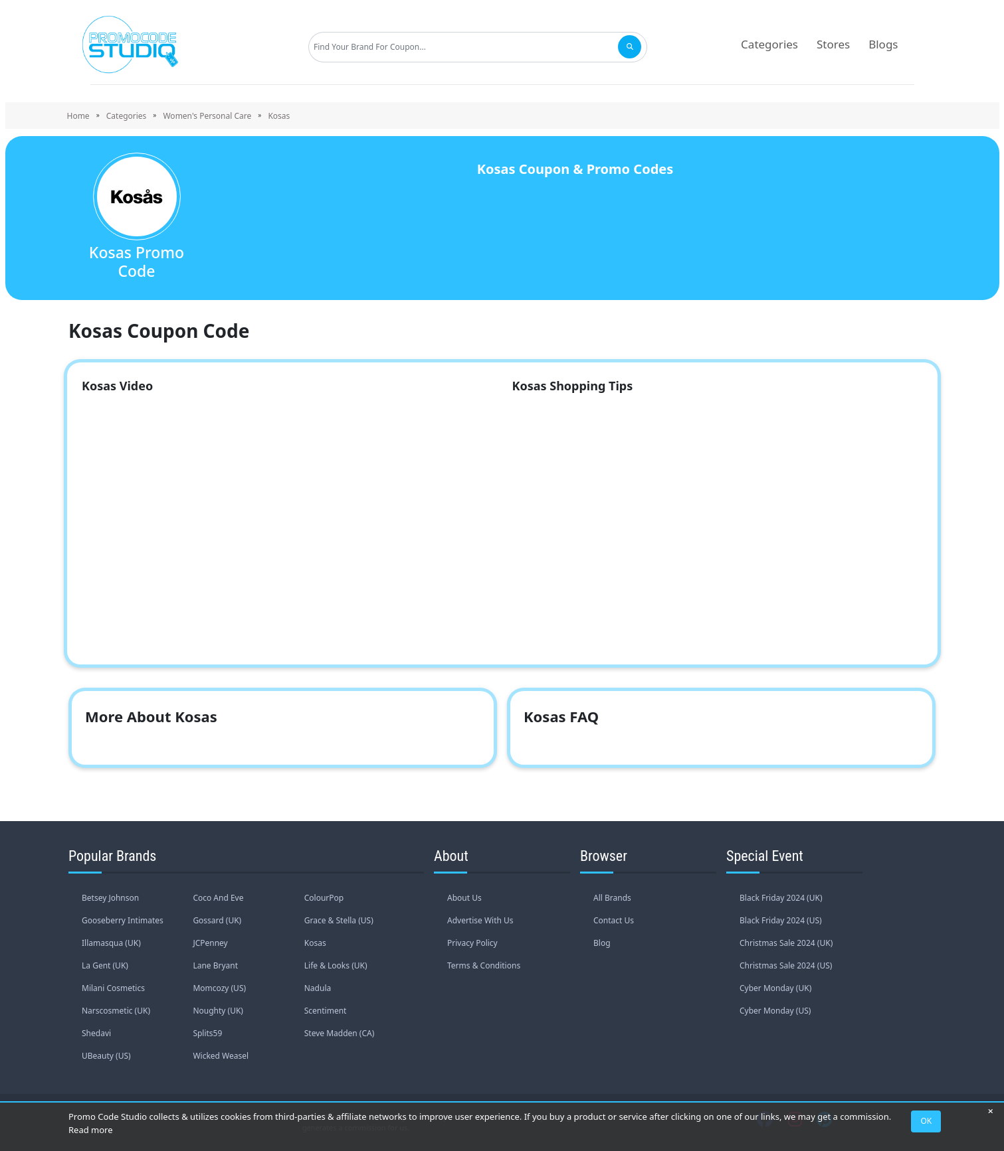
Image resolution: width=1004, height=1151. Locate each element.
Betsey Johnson (110, 897)
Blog (602, 943)
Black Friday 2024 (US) (781, 920)
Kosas (315, 943)
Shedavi (96, 1033)
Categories (769, 44)
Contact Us (613, 920)
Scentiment (325, 1010)
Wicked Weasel (221, 1055)
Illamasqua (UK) (111, 943)
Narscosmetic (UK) (116, 1010)
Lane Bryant (215, 965)
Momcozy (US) (219, 988)
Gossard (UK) (217, 920)
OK (926, 1120)
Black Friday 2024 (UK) (781, 897)
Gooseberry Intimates (122, 920)
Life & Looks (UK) (335, 965)
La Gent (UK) (105, 965)
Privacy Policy (472, 943)
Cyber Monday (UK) (775, 988)
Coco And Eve (218, 897)
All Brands (612, 897)
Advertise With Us (480, 920)
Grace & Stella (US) (338, 920)
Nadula (317, 988)
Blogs (883, 44)
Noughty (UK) (218, 1010)
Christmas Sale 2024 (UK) (786, 943)
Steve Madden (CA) (339, 1033)
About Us (464, 897)
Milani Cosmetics (113, 988)
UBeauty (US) (106, 1055)
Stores (833, 44)
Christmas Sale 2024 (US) (786, 965)
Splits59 (207, 1033)
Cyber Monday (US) (775, 1010)
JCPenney (210, 943)
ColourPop (324, 897)
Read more (90, 1130)
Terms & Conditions (483, 965)
